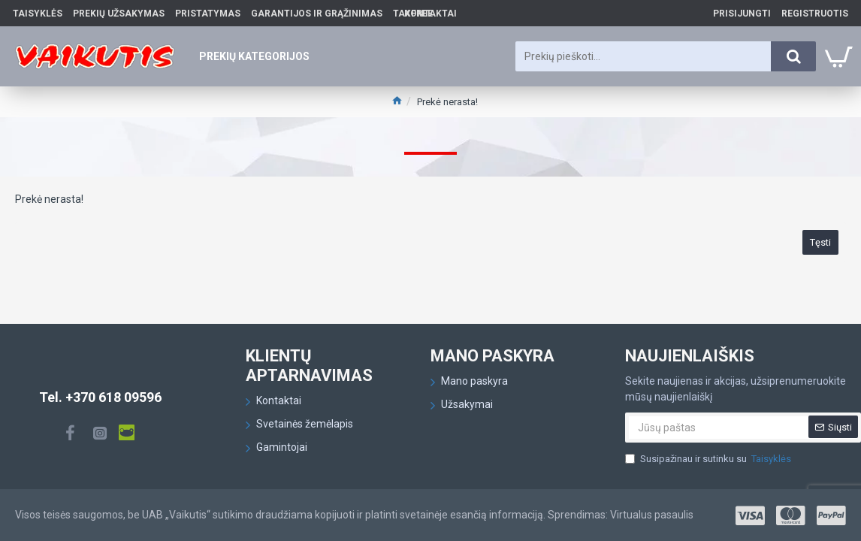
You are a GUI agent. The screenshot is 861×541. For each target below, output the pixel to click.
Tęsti (820, 242)
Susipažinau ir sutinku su (709, 459)
